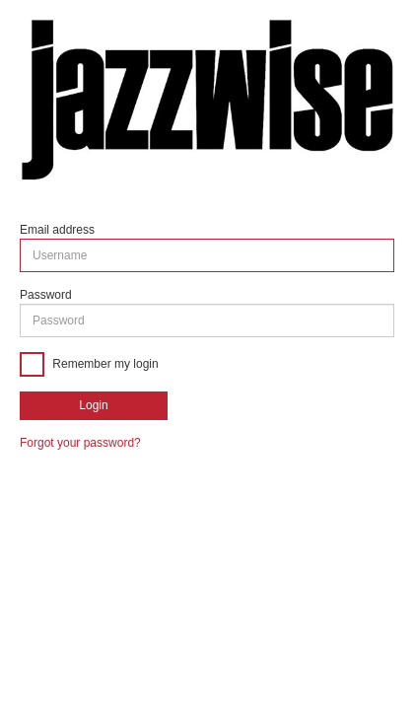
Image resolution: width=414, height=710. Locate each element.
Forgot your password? (80, 443)
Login (93, 405)
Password (46, 295)
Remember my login (104, 364)
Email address (57, 230)
